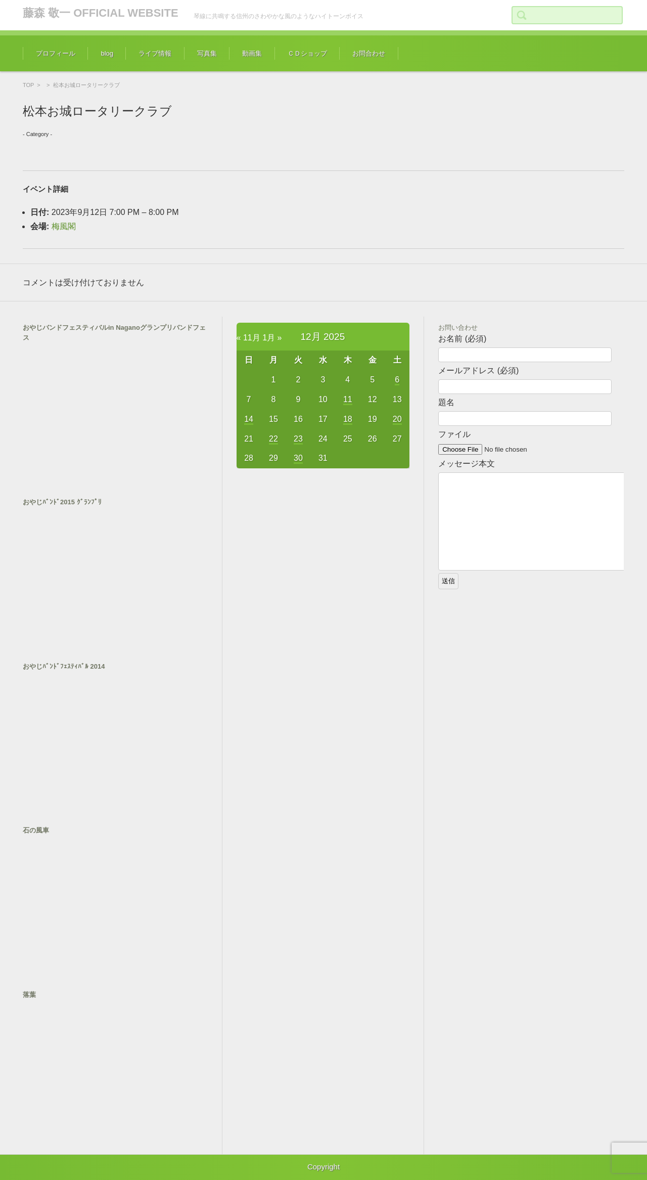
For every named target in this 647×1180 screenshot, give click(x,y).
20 (397, 419)
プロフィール (55, 53)
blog (107, 53)
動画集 (252, 53)
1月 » (272, 337)
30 (298, 458)
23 (298, 438)
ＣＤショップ (307, 53)
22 (273, 438)
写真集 (207, 53)
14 (248, 419)
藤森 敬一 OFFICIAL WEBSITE (100, 13)
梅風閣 (64, 226)
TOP (28, 85)
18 (347, 419)
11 (347, 399)
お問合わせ (368, 53)
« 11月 (248, 337)
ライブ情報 (154, 53)
